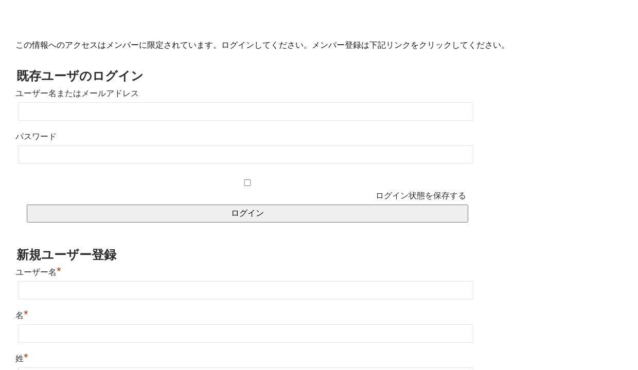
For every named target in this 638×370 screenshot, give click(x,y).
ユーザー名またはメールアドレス (77, 93)
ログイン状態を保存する (421, 195)
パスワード (36, 136)
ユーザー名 (38, 272)
